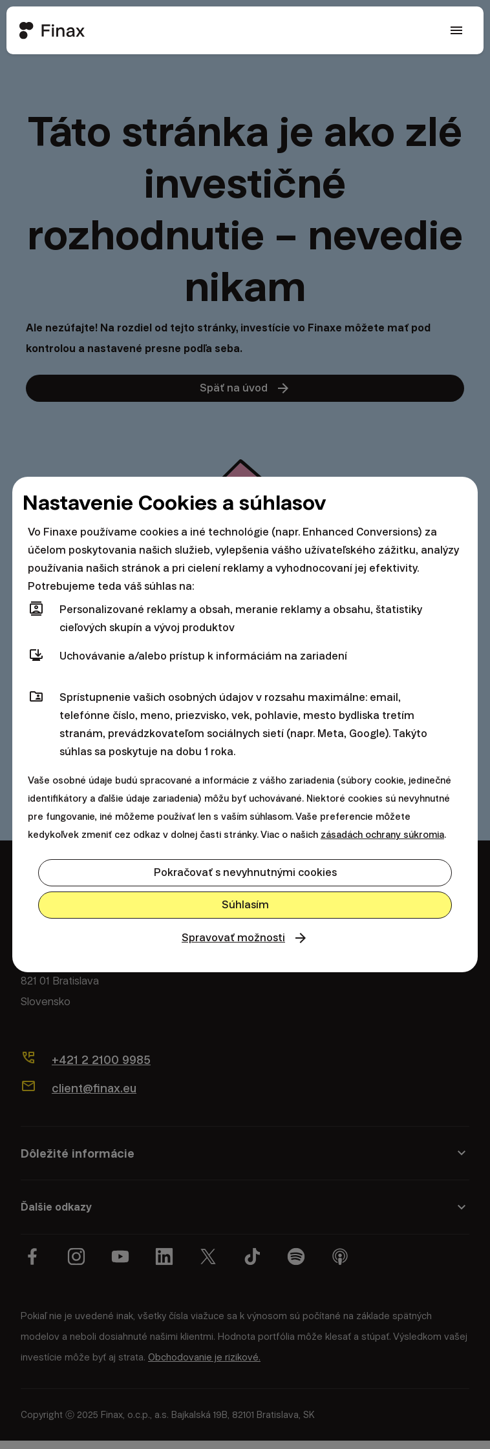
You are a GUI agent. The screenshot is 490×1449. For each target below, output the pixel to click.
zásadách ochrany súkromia (382, 833)
